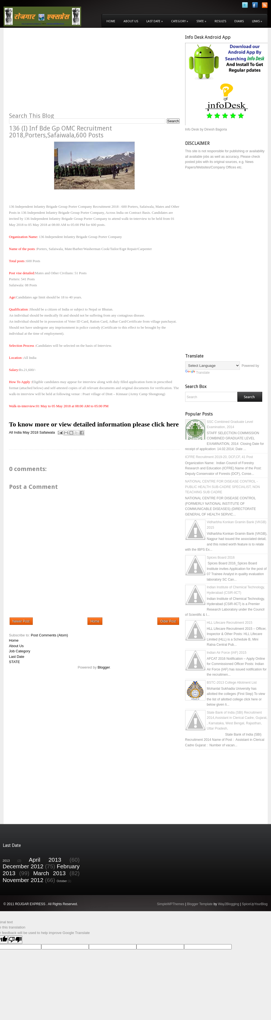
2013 (6, 860)
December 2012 (23, 866)
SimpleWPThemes (170, 904)
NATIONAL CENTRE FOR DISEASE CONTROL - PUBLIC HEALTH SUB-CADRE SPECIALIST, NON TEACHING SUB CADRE (222, 486)
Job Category (19, 651)
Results (220, 21)
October (62, 881)
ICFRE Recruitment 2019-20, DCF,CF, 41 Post (219, 457)
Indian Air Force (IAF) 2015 (227, 653)
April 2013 (45, 860)
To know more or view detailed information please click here (94, 424)
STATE (14, 662)
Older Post (168, 621)
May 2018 (30, 432)
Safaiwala (47, 432)
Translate (197, 373)
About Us (131, 21)
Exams (239, 21)
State (201, 21)
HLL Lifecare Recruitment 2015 (230, 623)
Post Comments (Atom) (49, 635)
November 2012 (23, 880)
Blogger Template (200, 904)
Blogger (104, 667)
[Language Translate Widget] (212, 365)
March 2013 (49, 873)
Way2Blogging (228, 904)
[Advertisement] (55, 73)
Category (179, 21)
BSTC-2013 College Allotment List (232, 682)
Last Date (154, 21)
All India (15, 432)
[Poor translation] (15, 939)
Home (110, 21)
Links (257, 21)
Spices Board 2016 (221, 557)
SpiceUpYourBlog (255, 904)
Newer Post (21, 621)
